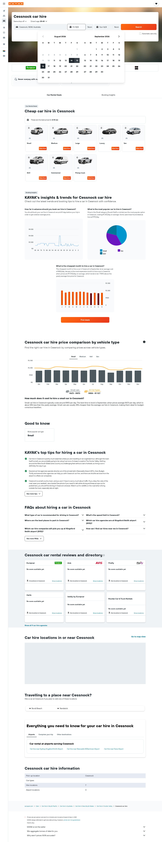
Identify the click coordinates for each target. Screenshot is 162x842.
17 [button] (48, 66)
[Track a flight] (4, 32)
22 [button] (77, 66)
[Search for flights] (4, 11)
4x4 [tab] (91, 356)
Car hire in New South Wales (84, 806)
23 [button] (43, 72)
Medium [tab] (82, 356)
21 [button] (71, 66)
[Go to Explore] (4, 27)
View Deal (42, 148)
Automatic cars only (149, 34)
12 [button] (60, 60)
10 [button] (49, 60)
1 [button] (96, 49)
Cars (37, 806)
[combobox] (20, 21)
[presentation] (104, 555)
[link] (85, 320)
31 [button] (49, 77)
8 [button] (77, 55)
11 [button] (54, 60)
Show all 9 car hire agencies (36, 625)
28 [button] (71, 72)
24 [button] (49, 72)
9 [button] (43, 60)
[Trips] (4, 44)
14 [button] (71, 60)
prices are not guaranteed (72, 820)
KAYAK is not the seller (86, 826)
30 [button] (43, 77)
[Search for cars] (4, 20)
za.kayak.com (29, 806)
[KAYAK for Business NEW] (4, 37)
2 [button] (43, 55)
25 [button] (54, 72)
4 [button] (54, 55)
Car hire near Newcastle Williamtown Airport (83, 749)
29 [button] (77, 72)
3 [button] (48, 55)
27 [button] (66, 72)
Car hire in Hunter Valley (104, 806)
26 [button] (60, 72)
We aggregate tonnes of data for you (86, 831)
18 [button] (54, 66)
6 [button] (65, 55)
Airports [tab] (31, 734)
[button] (4, 3)
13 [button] (66, 60)
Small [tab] (73, 356)
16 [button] (43, 66)
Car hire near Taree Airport (113, 749)
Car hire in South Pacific (49, 806)
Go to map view (138, 636)
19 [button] (60, 66)
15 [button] (77, 60)
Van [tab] (97, 356)
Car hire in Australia (66, 806)
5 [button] (60, 55)
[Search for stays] (4, 15)
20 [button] (66, 66)
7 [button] (71, 55)
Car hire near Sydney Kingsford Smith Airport (46, 749)
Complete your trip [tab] (46, 734)
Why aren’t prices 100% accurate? (86, 835)
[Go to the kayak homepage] (16, 3)
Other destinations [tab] (64, 734)
